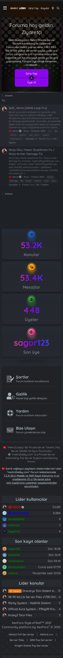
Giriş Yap (31, 73)
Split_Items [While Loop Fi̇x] (28, 108)
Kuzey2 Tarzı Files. (20, 615)
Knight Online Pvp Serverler (32, 645)
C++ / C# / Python (39, 184)
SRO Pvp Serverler (41, 640)
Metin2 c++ (46, 634)
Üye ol (31, 82)
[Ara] (58, 8)
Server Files (17, 640)
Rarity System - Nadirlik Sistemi (29, 603)
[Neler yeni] (52, 8)
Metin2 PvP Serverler (21, 634)
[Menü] (5, 8)
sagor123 (31, 342)
